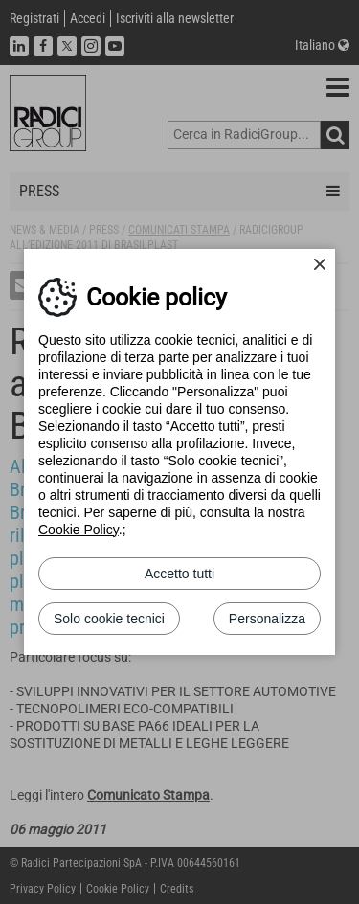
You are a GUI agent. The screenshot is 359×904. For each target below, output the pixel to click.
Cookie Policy (78, 529)
